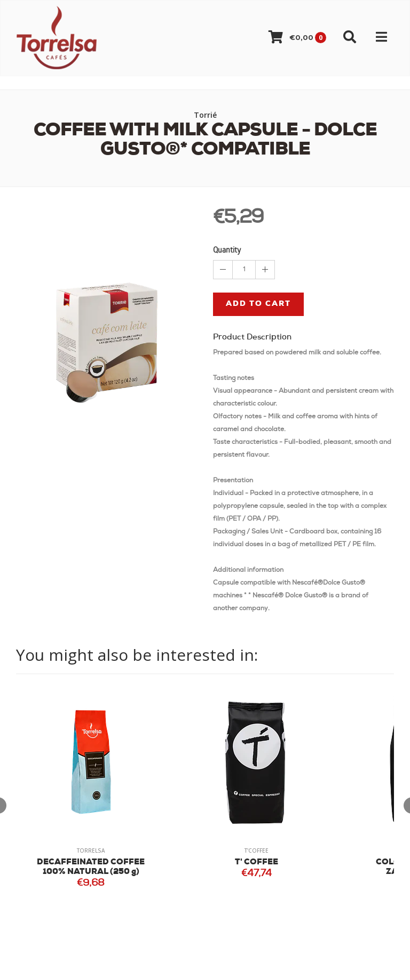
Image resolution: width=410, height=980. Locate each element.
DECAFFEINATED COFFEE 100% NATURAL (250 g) (91, 867)
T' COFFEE (256, 862)
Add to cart (258, 304)
